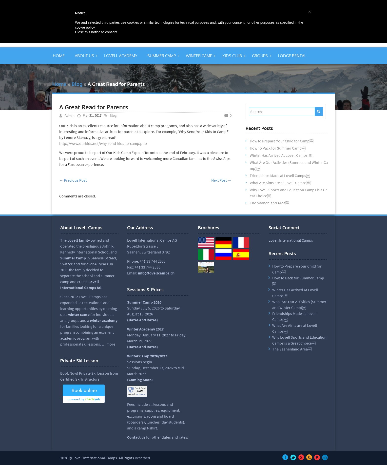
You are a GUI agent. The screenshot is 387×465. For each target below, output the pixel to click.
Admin (70, 115)
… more (108, 344)
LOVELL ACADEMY (120, 55)
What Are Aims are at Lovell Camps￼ (280, 182)
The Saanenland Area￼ (269, 202)
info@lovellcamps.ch (156, 273)
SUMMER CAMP (161, 55)
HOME (59, 55)
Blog (77, 84)
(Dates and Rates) (142, 346)
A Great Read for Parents (93, 107)
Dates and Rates (142, 319)
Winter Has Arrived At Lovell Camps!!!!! (282, 155)
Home (59, 84)
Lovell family (78, 240)
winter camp (79, 314)
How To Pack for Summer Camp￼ (278, 148)
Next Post (221, 180)
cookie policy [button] (85, 27)
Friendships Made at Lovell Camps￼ (280, 175)
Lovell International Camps (291, 240)
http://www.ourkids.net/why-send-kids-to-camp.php (103, 143)
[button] (309, 12)
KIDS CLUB (232, 55)
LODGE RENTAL (292, 55)
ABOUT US (84, 55)
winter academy (103, 320)
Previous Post (73, 180)
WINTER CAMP (199, 55)
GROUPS (260, 55)
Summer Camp (73, 257)
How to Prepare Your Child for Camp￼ (281, 140)
